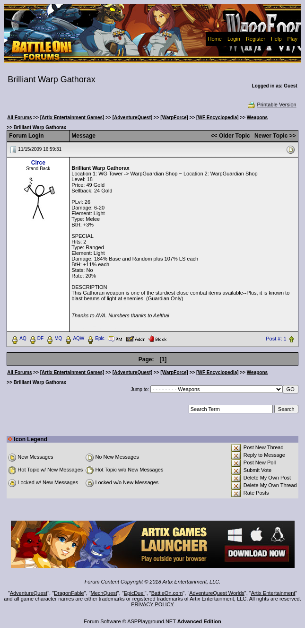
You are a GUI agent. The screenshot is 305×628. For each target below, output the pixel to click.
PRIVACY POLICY (152, 604)
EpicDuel (134, 593)
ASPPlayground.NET (151, 621)
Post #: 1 (276, 338)
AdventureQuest (29, 593)
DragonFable (69, 593)
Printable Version (271, 104)
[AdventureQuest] (132, 117)
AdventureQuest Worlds (216, 593)
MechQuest (104, 593)
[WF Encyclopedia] (217, 117)
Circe (38, 162)
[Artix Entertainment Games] (72, 117)
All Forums (19, 117)
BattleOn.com (167, 593)
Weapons (257, 117)
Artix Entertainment (273, 593)
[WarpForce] (174, 117)
